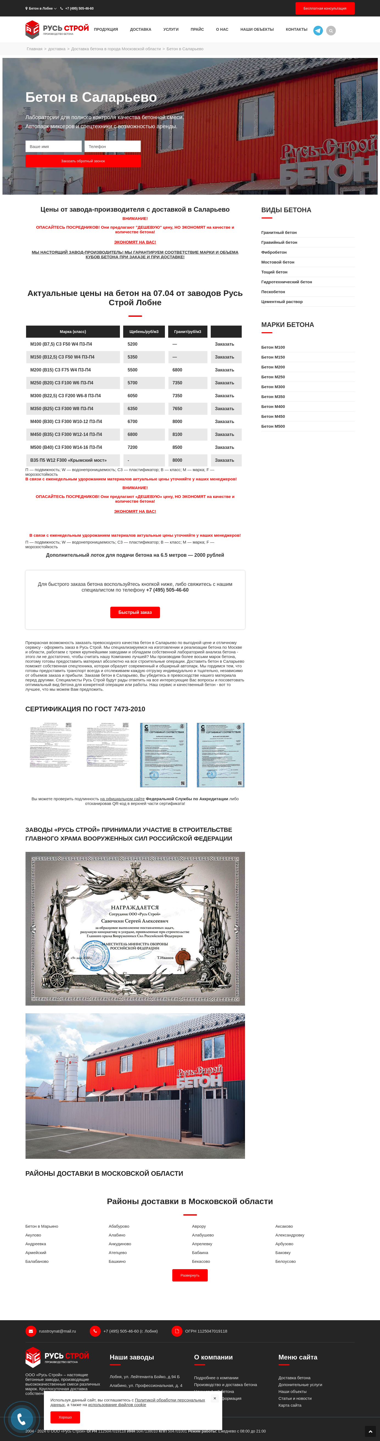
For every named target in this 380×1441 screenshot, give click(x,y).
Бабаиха (200, 1252)
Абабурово (119, 1226)
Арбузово (284, 1243)
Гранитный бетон (279, 232)
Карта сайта (290, 1405)
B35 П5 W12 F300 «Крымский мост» (68, 460)
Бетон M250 (273, 376)
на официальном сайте (122, 798)
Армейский (36, 1252)
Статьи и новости (295, 1398)
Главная (35, 48)
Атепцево (118, 1252)
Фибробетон (274, 252)
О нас (222, 29)
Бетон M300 (273, 386)
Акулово (33, 1235)
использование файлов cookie (117, 1404)
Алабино (117, 1235)
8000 (177, 460)
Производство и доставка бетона (225, 1384)
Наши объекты (257, 29)
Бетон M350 (273, 396)
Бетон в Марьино (42, 1226)
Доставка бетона (294, 1377)
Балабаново (37, 1261)
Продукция (106, 29)
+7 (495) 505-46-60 (77, 8)
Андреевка (36, 1243)
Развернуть (190, 1275)
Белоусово (285, 1261)
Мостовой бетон (277, 262)
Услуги (171, 29)
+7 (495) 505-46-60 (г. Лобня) (124, 1331)
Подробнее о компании (216, 1377)
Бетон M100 (273, 347)
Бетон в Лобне (39, 8)
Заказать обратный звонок (83, 161)
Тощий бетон (274, 272)
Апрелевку (202, 1243)
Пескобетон (273, 291)
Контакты (296, 29)
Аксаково (284, 1226)
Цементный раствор (282, 301)
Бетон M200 (273, 367)
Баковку (283, 1252)
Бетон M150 (273, 357)
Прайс (197, 29)
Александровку (290, 1235)
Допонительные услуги (300, 1384)
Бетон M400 (273, 406)
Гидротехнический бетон (286, 281)
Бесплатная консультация (325, 8)
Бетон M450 (273, 416)
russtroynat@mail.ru (51, 1331)
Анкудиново (120, 1243)
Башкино (117, 1261)
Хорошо (65, 1417)
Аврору (199, 1226)
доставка (57, 48)
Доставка (140, 29)
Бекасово (201, 1261)
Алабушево (203, 1235)
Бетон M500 (273, 426)
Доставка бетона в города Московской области (116, 48)
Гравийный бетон (279, 242)
